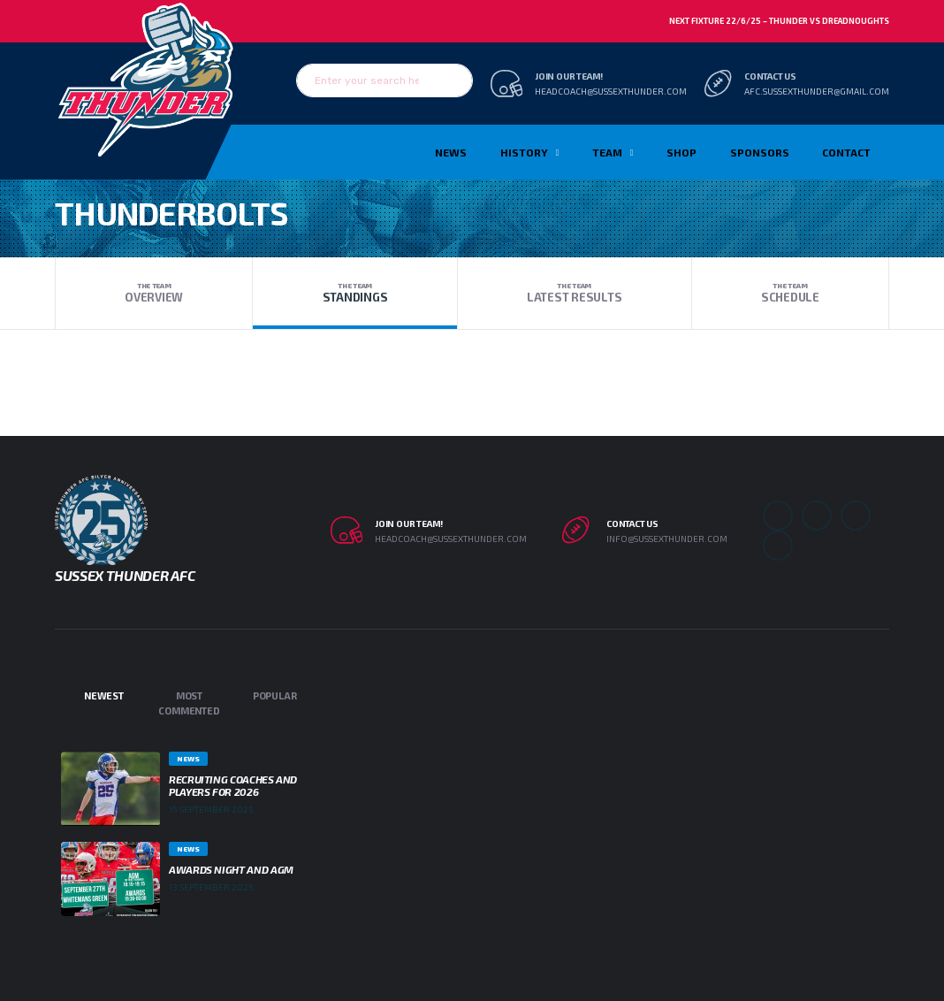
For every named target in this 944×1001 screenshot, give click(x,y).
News (451, 152)
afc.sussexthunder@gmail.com (816, 91)
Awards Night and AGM (231, 869)
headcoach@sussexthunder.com (611, 91)
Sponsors (759, 152)
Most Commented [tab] (188, 703)
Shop (681, 152)
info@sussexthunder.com (666, 538)
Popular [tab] (274, 695)
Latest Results (575, 292)
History (524, 152)
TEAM (607, 152)
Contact (846, 152)
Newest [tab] (104, 695)
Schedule (790, 292)
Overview (153, 292)
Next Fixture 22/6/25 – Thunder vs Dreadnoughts (779, 21)
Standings (354, 292)
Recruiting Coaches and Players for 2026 (233, 785)
